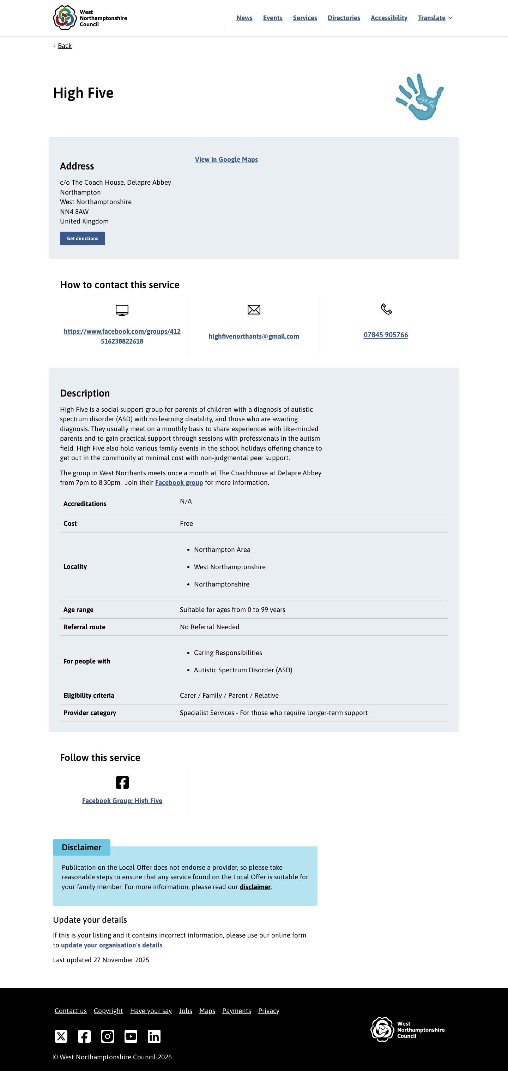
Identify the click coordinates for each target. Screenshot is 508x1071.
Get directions (82, 238)
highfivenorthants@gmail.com (254, 336)
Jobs (185, 1011)
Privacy (268, 1011)
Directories (344, 18)
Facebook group (179, 482)
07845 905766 (386, 335)
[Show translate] (435, 18)
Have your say (151, 1011)
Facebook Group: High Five (122, 800)
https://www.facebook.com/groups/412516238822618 (122, 336)
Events (273, 18)
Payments (236, 1011)
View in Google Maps (226, 159)
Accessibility (389, 18)
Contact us (71, 1011)
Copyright (108, 1011)
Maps (207, 1011)
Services (305, 18)
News (244, 18)
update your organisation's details (111, 945)
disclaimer (255, 887)
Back (65, 45)
